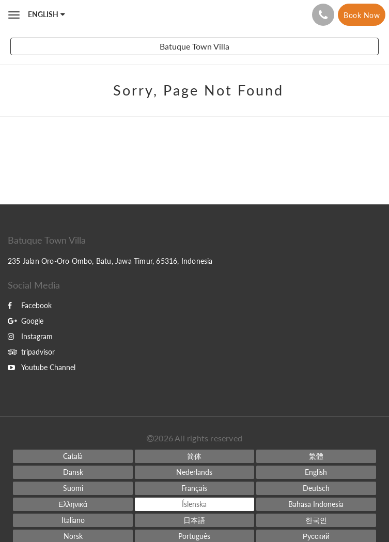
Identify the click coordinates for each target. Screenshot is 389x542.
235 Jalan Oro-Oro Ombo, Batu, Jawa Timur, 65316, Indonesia (110, 261)
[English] (316, 472)
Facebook (30, 305)
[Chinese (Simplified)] (194, 456)
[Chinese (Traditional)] (316, 456)
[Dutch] (194, 472)
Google (25, 320)
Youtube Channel (41, 367)
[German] (316, 488)
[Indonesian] (316, 504)
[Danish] (72, 472)
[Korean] (316, 520)
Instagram (30, 336)
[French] (194, 488)
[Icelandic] (194, 504)
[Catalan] (72, 456)
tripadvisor (31, 351)
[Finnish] (72, 488)
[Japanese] (194, 520)
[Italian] (72, 520)
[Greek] (72, 504)
